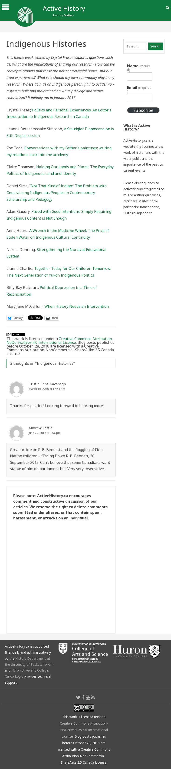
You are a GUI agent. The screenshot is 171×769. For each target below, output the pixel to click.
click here (130, 201)
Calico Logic (14, 676)
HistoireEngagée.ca (137, 213)
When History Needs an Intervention (76, 306)
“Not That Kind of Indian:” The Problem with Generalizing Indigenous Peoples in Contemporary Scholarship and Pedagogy (57, 192)
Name (139, 67)
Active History (64, 8)
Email (139, 89)
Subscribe (143, 110)
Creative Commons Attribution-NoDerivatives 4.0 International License (60, 340)
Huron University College (29, 670)
